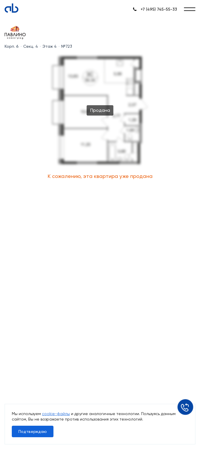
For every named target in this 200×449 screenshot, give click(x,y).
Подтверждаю (32, 431)
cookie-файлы (56, 413)
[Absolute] (11, 8)
